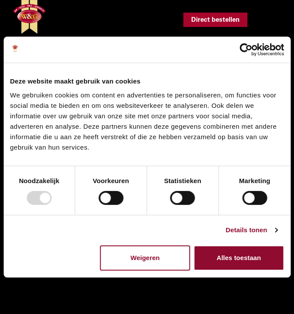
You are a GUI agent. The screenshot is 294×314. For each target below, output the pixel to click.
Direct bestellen (215, 20)
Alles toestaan (238, 257)
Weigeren (145, 257)
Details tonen (246, 230)
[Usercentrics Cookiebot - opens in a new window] (246, 49)
